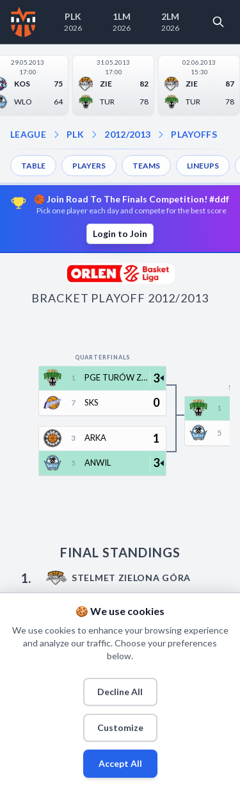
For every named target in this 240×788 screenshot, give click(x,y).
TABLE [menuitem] (33, 165)
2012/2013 (127, 134)
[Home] (23, 21)
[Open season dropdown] (94, 134)
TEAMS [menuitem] (146, 165)
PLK (75, 134)
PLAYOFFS (194, 134)
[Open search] (218, 21)
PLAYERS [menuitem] (89, 165)
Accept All (120, 763)
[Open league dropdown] (56, 134)
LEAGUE (28, 134)
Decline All (120, 691)
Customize (120, 727)
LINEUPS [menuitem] (203, 165)
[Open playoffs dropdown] (161, 134)
